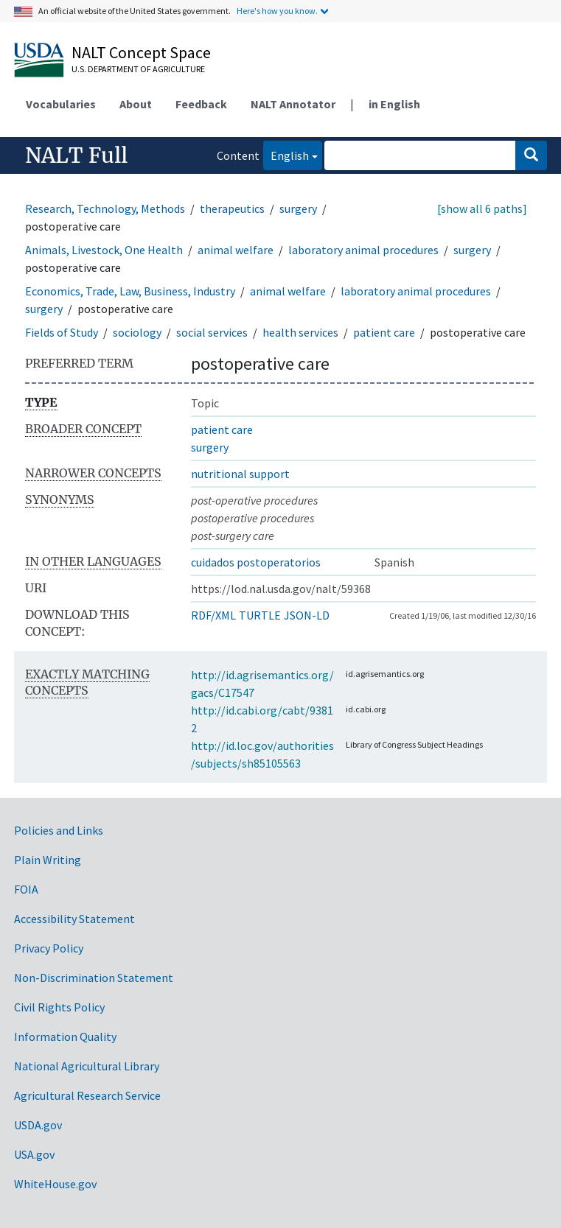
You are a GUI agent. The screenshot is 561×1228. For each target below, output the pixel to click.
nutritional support (240, 473)
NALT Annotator (293, 104)
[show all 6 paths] (482, 208)
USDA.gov (38, 1125)
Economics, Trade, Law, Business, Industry (130, 291)
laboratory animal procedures (363, 249)
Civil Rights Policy (59, 1007)
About (135, 104)
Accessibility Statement (74, 918)
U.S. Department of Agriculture (138, 68)
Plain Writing (47, 859)
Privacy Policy (48, 948)
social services (212, 332)
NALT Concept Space (141, 52)
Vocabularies (61, 104)
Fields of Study (61, 332)
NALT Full (76, 155)
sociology (137, 332)
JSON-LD (307, 615)
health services (300, 332)
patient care (384, 332)
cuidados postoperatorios (256, 562)
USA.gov (34, 1154)
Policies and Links (58, 830)
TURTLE (260, 615)
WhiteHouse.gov (55, 1183)
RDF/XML (213, 615)
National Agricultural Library (86, 1066)
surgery (298, 208)
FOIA (26, 889)
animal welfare (235, 249)
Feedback (201, 104)
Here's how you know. (277, 10)
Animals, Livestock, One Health (104, 249)
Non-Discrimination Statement (93, 977)
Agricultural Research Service (87, 1095)
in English (394, 104)
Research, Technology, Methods (105, 208)
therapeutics (232, 208)
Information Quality (65, 1036)
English (286, 154)
